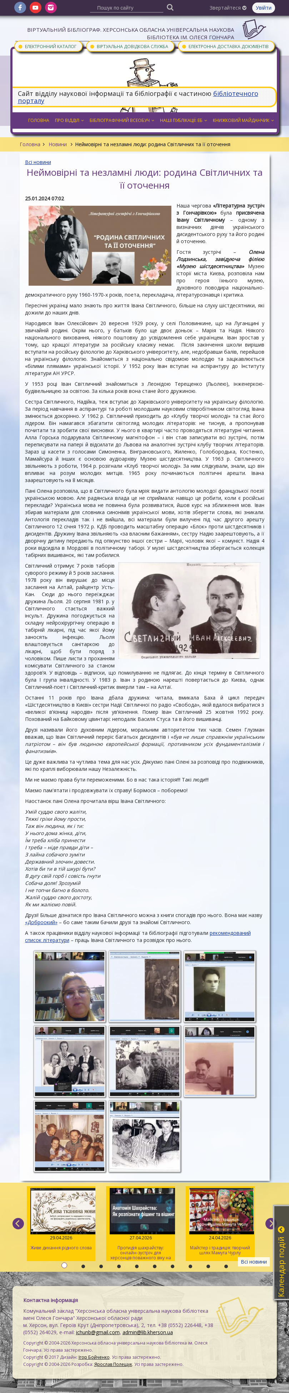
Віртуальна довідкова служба (129, 46)
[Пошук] (170, 7)
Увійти (263, 7)
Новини (57, 144)
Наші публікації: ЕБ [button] (183, 120)
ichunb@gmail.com (98, 1332)
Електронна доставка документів (225, 46)
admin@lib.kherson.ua (148, 1332)
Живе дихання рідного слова (61, 1219)
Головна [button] (38, 120)
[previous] (18, 1223)
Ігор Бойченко (94, 1357)
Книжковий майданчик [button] (243, 120)
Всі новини (38, 162)
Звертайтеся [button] (228, 7)
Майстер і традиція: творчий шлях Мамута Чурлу (220, 1222)
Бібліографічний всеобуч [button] (122, 120)
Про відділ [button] (69, 120)
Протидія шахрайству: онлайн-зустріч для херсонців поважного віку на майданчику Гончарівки (140, 1224)
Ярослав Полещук (113, 1364)
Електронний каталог (47, 46)
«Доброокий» (41, 922)
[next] (271, 1223)
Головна (30, 144)
